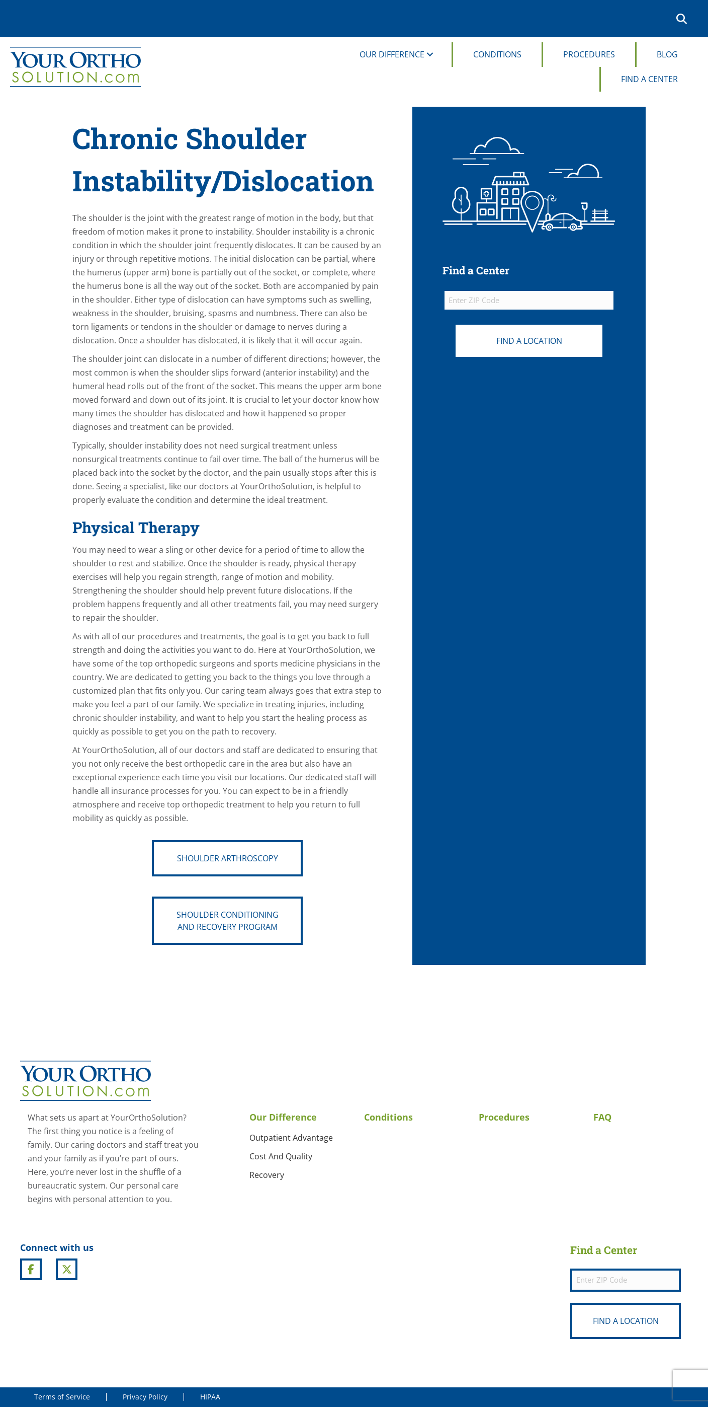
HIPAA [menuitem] (210, 1397)
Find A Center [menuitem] (649, 79)
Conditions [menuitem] (497, 54)
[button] (683, 18)
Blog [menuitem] (667, 54)
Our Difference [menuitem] (392, 54)
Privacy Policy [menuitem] (145, 1397)
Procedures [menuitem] (589, 54)
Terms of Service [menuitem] (62, 1397)
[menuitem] (661, 19)
